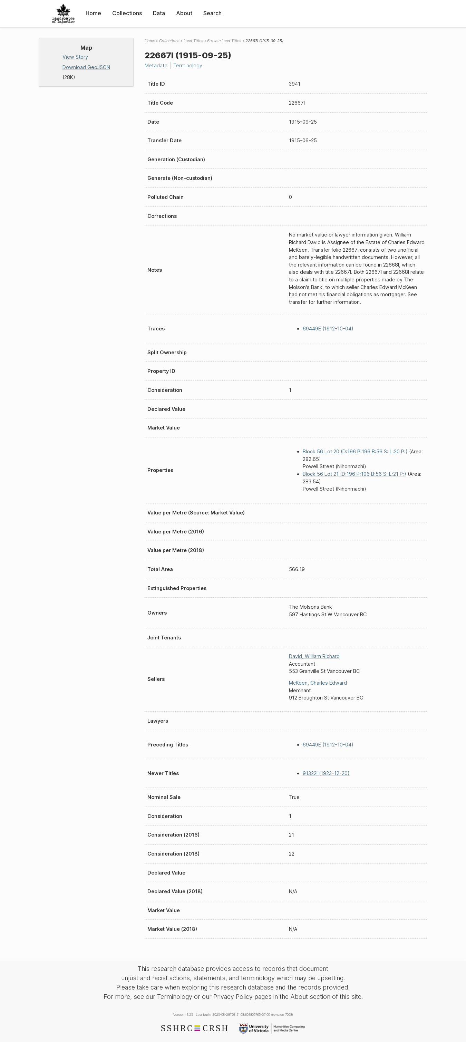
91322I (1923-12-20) (326, 773)
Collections (127, 13)
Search (212, 13)
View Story (75, 57)
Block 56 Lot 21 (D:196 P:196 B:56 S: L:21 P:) (354, 474)
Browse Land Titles (224, 40)
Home (93, 13)
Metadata (156, 65)
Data (159, 13)
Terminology (187, 65)
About (184, 13)
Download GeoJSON (86, 67)
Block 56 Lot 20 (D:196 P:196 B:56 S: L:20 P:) (355, 451)
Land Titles (193, 40)
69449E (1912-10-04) (328, 328)
